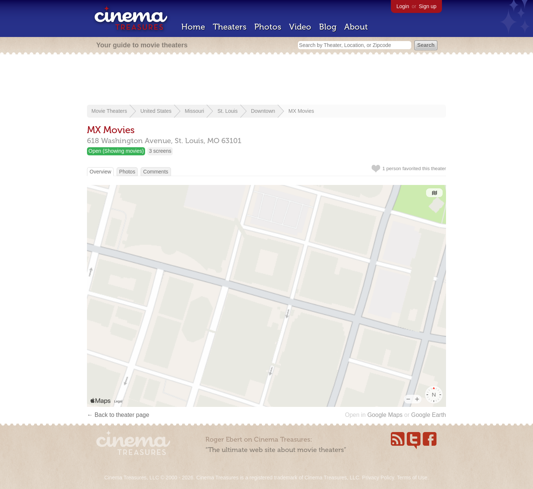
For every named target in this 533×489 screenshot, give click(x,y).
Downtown (263, 111)
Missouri (194, 111)
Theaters (230, 27)
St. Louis (227, 111)
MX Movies (301, 111)
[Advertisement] (266, 80)
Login (402, 6)
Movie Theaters (109, 111)
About (356, 27)
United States (155, 111)
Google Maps (384, 415)
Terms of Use (412, 477)
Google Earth (428, 415)
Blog (327, 27)
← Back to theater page (118, 415)
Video (300, 27)
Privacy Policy (378, 477)
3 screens (160, 151)
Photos (267, 27)
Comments (155, 172)
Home (193, 27)
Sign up (427, 6)
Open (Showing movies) (116, 151)
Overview (100, 172)
